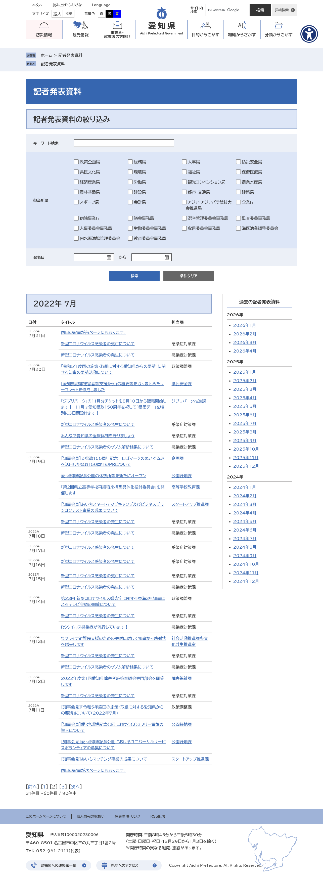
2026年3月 (245, 342)
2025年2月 (245, 381)
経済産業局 (90, 182)
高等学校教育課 (186, 487)
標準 (69, 13)
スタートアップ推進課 (190, 504)
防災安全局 (252, 162)
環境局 (140, 172)
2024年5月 (245, 521)
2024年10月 (246, 564)
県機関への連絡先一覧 (58, 865)
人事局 (194, 162)
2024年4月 (245, 513)
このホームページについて (46, 816)
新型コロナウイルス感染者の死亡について (98, 344)
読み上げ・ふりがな (67, 5)
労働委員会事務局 (150, 228)
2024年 (235, 477)
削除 (68, 64)
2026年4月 (245, 351)
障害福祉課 (182, 678)
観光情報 (81, 35)
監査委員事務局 (256, 218)
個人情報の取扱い (91, 816)
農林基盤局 (90, 192)
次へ (75, 786)
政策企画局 (90, 162)
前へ (32, 786)
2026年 (235, 315)
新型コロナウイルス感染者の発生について (98, 355)
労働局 (140, 182)
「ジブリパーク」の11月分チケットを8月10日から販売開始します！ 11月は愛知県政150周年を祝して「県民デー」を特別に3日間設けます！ (114, 407)
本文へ (37, 5)
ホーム (46, 55)
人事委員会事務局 (96, 228)
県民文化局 (90, 172)
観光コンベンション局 (206, 182)
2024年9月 (245, 556)
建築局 (248, 192)
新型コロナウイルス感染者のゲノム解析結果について (107, 447)
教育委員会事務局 (150, 238)
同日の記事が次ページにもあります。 (93, 770)
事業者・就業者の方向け (117, 34)
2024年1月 (244, 487)
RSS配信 (157, 816)
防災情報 (44, 35)
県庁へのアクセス (125, 865)
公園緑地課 (182, 476)
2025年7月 (245, 423)
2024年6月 (245, 530)
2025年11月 (246, 458)
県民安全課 (182, 384)
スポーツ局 (89, 202)
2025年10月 (246, 449)
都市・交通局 (199, 192)
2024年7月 (245, 539)
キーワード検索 (46, 143)
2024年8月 (245, 547)
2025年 (235, 362)
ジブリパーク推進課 (189, 401)
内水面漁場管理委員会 (100, 238)
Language (101, 5)
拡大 (57, 14)
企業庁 (248, 202)
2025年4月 (245, 398)
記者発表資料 (53, 64)
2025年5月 (245, 406)
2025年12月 (246, 466)
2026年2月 (245, 334)
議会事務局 (144, 218)
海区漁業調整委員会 (260, 228)
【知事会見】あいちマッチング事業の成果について (104, 759)
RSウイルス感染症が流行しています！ (95, 627)
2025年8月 (245, 432)
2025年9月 (245, 440)
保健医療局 (252, 172)
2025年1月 (244, 372)
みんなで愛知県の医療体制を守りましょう (97, 436)
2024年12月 (246, 581)
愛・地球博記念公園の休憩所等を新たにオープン (103, 476)
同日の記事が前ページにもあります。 (93, 332)
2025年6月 (245, 415)
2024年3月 (245, 504)
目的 (205, 35)
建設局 (140, 192)
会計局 (140, 202)
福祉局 (194, 172)
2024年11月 (246, 573)
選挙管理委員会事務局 (208, 218)
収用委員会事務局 (204, 228)
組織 (242, 35)
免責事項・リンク (127, 816)
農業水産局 (252, 182)
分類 (279, 35)
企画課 (178, 458)
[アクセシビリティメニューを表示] (309, 34)
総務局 (140, 162)
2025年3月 (245, 389)
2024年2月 (245, 496)
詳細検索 (282, 10)
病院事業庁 (90, 218)
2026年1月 (244, 325)
